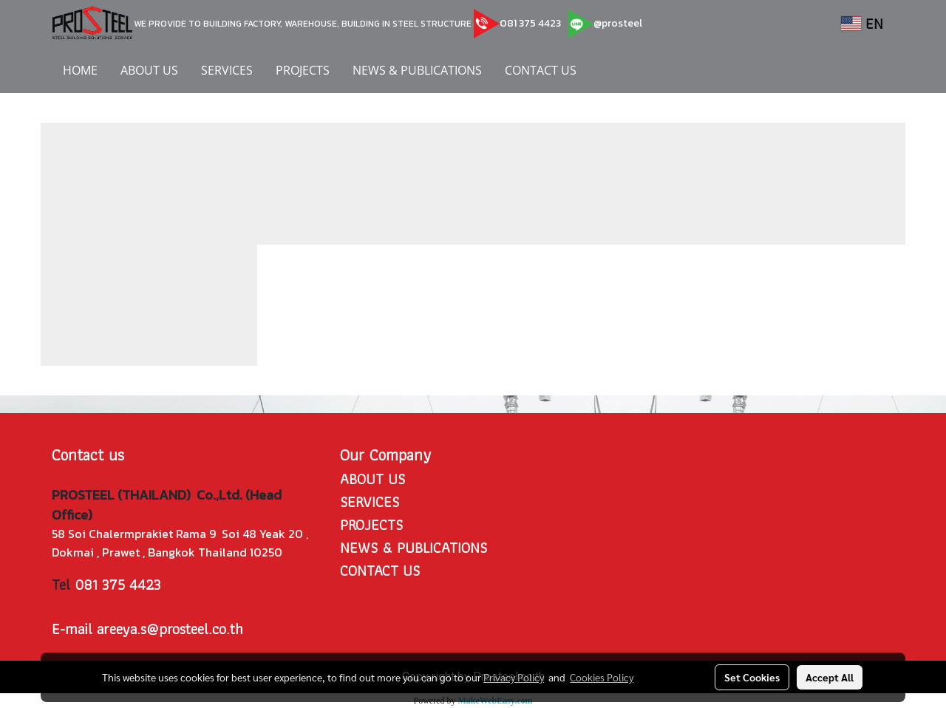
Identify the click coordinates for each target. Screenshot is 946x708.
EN (862, 23)
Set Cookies (752, 677)
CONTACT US (540, 70)
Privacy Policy (513, 677)
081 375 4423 (530, 23)
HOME (80, 70)
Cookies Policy (601, 677)
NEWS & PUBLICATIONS (417, 70)
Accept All (830, 677)
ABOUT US (149, 70)
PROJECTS (303, 70)
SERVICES (227, 70)
